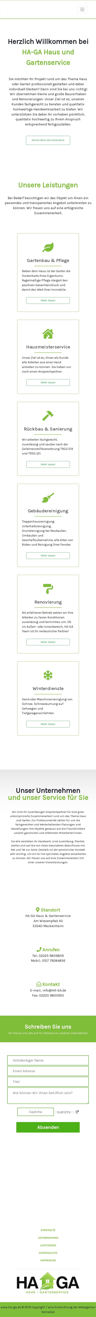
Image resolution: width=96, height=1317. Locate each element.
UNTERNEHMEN (48, 1237)
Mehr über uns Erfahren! (48, 140)
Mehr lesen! (48, 300)
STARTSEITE (48, 1230)
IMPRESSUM (48, 1260)
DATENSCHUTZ (48, 1253)
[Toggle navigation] (82, 9)
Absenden (48, 1127)
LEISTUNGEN (48, 1245)
